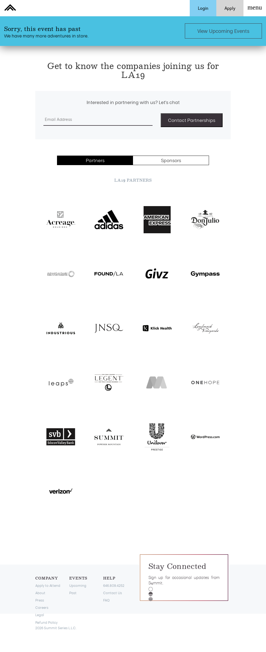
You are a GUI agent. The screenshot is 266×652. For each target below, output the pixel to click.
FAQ (106, 600)
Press (39, 600)
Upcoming (77, 585)
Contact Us (112, 592)
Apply (229, 8)
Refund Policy (46, 622)
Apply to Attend (47, 585)
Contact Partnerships (191, 120)
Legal (39, 614)
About (40, 592)
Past (73, 592)
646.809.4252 (113, 585)
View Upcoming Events (223, 30)
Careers (41, 607)
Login (203, 8)
